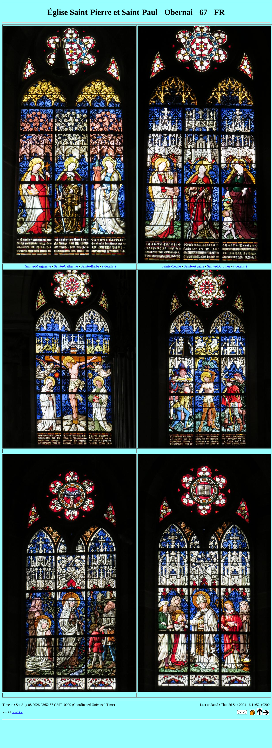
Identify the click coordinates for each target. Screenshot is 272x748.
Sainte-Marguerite (38, 266)
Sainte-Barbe (90, 266)
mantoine (17, 712)
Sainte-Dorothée (218, 266)
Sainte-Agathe (194, 266)
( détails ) (109, 266)
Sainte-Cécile (171, 266)
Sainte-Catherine (66, 266)
